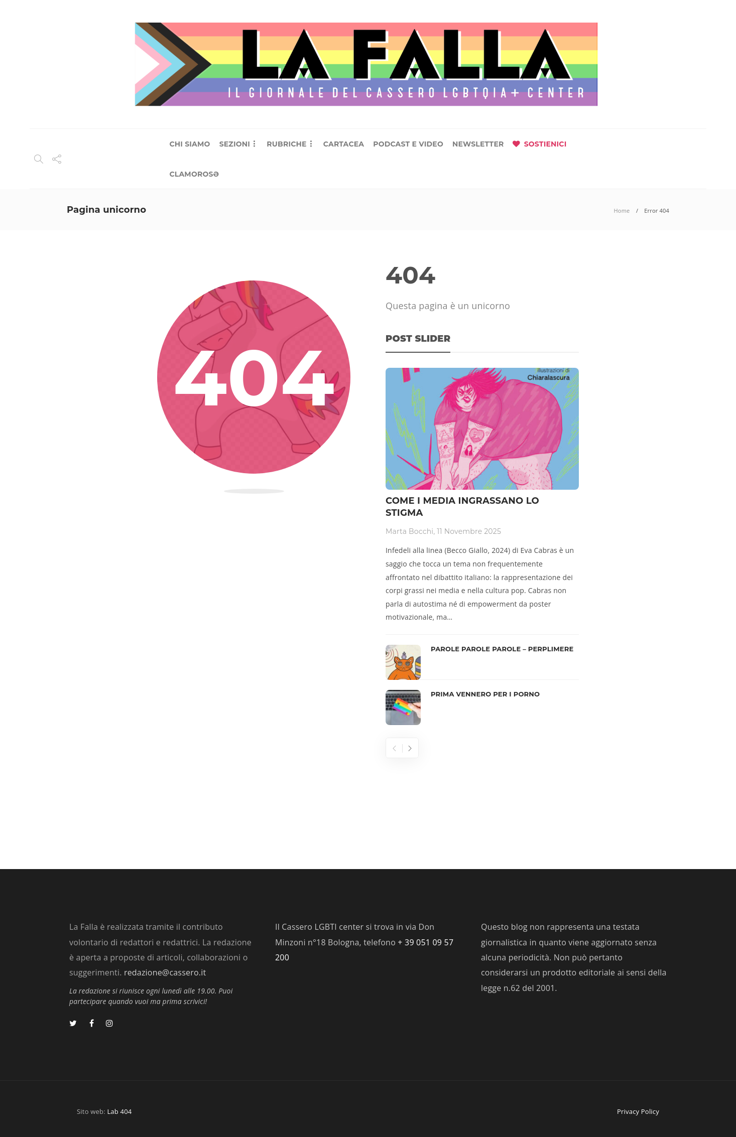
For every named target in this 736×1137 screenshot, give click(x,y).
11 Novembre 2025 (469, 531)
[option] (482, 546)
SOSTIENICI (545, 144)
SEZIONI (234, 144)
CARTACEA (343, 144)
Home (622, 210)
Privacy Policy (638, 1111)
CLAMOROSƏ (194, 174)
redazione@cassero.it (165, 972)
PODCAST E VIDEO (408, 144)
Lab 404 (119, 1111)
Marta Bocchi (409, 531)
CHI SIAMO (189, 144)
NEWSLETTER (478, 144)
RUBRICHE (286, 144)
